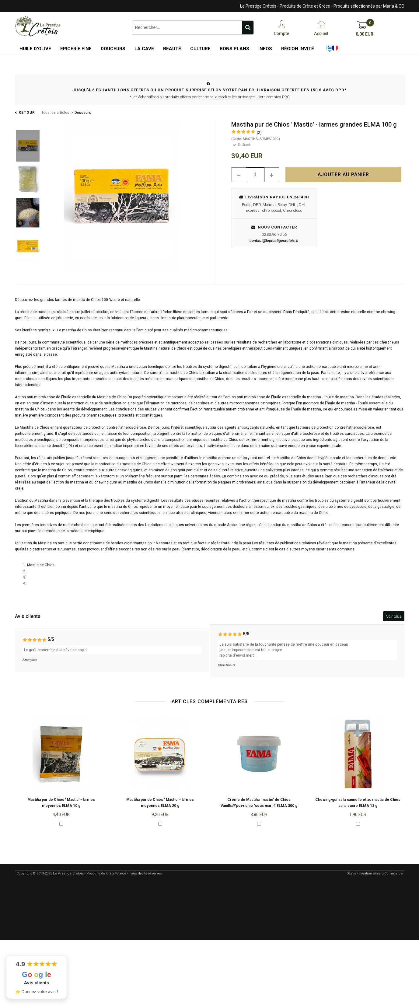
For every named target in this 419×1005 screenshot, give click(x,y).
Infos (265, 48)
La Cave (144, 48)
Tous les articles (55, 112)
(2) (259, 132)
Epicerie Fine (76, 48)
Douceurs (113, 48)
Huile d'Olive (35, 48)
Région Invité (297, 48)
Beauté (172, 48)
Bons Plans (234, 48)
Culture (200, 48)
